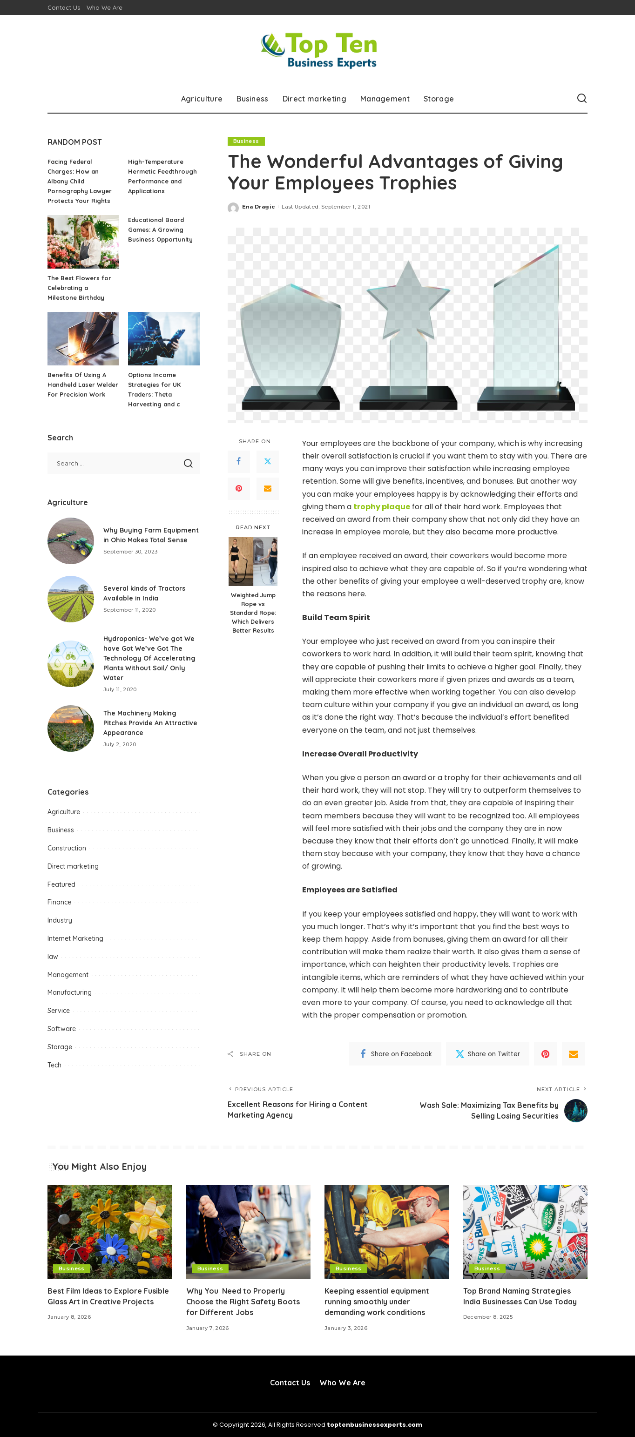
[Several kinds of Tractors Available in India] (70, 599)
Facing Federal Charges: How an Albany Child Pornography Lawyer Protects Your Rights (79, 181)
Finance (59, 902)
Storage (59, 1047)
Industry (59, 920)
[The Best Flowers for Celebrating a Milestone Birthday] (83, 242)
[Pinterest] (239, 489)
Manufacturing (69, 992)
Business (246, 141)
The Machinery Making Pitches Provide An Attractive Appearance (151, 723)
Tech (54, 1065)
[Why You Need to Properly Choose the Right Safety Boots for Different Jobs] (248, 1232)
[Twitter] (268, 462)
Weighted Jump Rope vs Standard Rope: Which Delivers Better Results (253, 612)
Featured (61, 884)
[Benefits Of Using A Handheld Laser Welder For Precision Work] (83, 338)
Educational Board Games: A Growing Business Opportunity (160, 229)
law (52, 956)
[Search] (582, 99)
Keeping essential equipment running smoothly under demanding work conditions (376, 1301)
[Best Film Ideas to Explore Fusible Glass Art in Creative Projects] (109, 1232)
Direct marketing (73, 866)
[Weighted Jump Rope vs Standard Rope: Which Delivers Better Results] (253, 561)
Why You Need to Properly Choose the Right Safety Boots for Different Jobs (243, 1301)
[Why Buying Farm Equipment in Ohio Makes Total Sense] (70, 541)
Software (61, 1029)
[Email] (268, 489)
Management (67, 975)
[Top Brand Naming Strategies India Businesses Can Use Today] (525, 1232)
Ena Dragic (258, 206)
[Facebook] (239, 462)
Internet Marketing (75, 938)
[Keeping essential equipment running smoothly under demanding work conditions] (386, 1232)
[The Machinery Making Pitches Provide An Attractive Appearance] (70, 728)
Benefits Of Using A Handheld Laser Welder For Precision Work (82, 384)
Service (58, 1010)
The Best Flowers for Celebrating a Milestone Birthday (79, 287)
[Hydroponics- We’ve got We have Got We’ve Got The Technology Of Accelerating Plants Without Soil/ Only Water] (70, 664)
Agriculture (63, 812)
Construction (66, 848)
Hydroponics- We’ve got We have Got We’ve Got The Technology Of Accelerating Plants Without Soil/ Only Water (149, 658)
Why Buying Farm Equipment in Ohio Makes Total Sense (145, 535)
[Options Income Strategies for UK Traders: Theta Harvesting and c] (163, 338)
